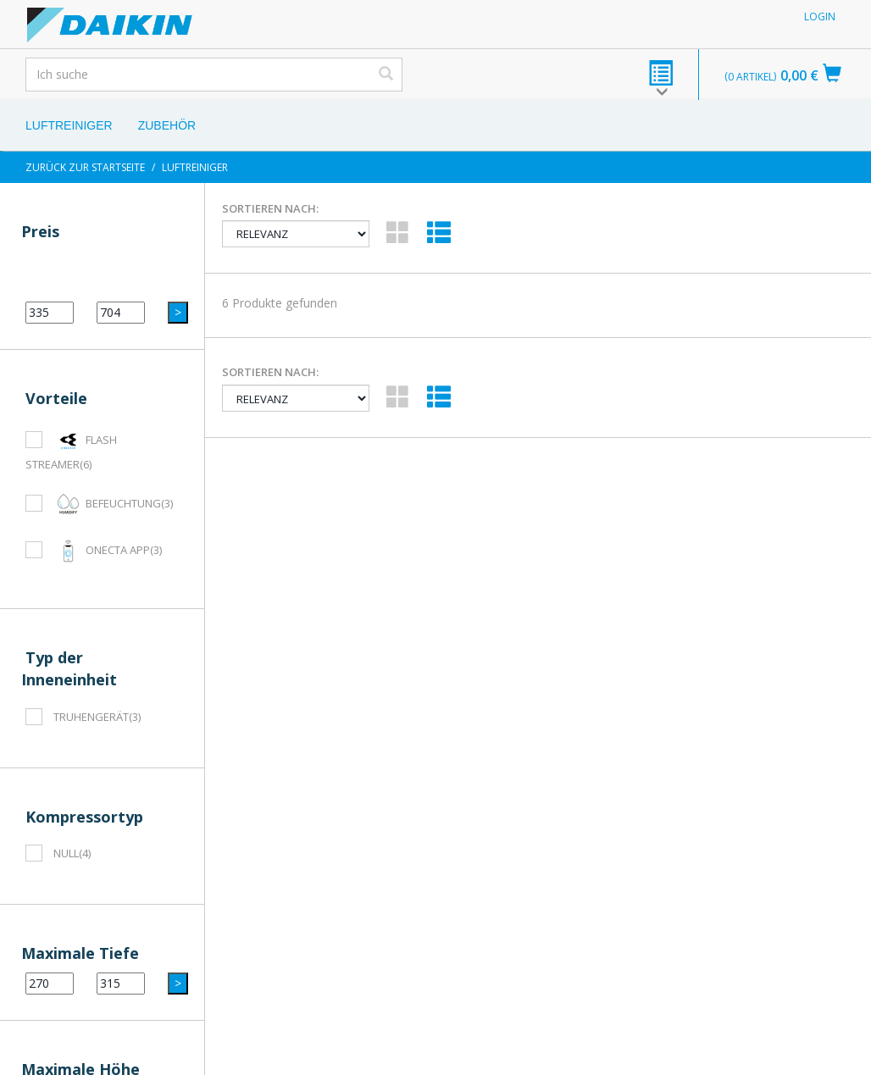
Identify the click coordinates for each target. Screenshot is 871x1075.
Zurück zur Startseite (85, 167)
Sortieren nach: (270, 208)
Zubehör (167, 125)
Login (819, 16)
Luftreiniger (69, 125)
